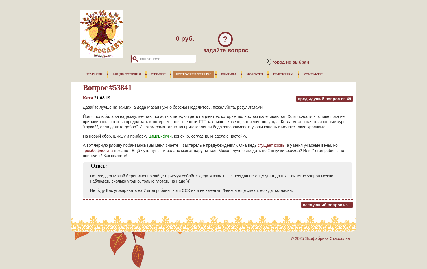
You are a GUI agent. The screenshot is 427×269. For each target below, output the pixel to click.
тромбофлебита (98, 150)
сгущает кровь (271, 145)
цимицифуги (160, 136)
